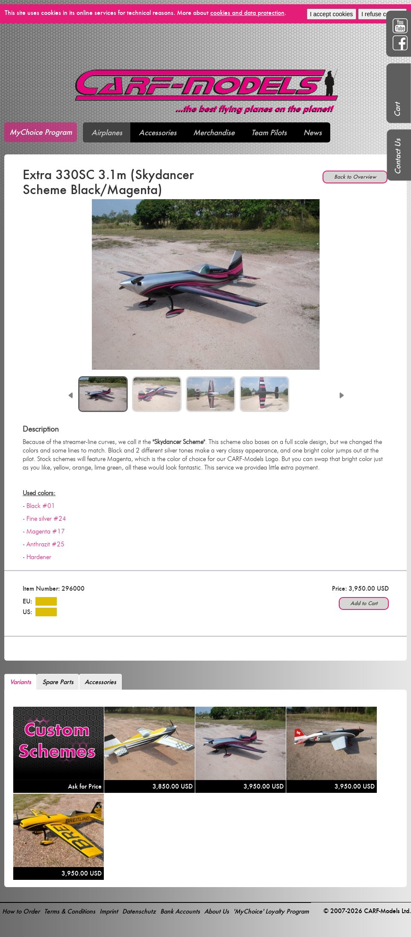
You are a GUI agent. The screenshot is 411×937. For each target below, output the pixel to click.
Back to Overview (355, 176)
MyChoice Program (40, 132)
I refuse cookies (382, 14)
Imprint (109, 911)
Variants (20, 682)
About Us (216, 911)
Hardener (38, 557)
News (312, 132)
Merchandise (214, 132)
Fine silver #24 (46, 518)
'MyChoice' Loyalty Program (271, 911)
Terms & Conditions (69, 911)
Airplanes (106, 132)
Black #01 (40, 506)
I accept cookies (331, 14)
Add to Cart (363, 603)
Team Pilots (269, 132)
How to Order (21, 911)
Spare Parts (57, 682)
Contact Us (397, 156)
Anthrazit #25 (45, 544)
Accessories (157, 132)
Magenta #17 (45, 531)
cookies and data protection (247, 13)
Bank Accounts (180, 911)
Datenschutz (139, 911)
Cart (397, 109)
